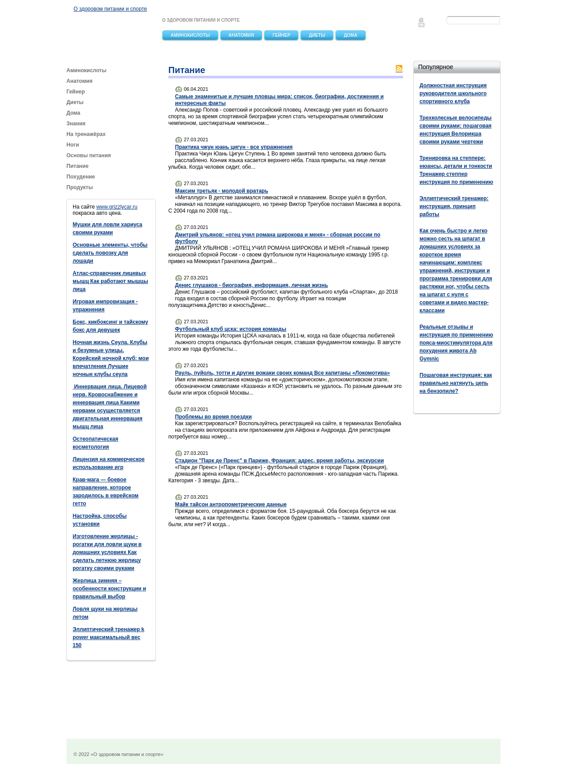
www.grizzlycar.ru (116, 207)
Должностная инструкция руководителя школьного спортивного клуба (453, 93)
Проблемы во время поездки (213, 417)
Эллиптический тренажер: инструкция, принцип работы (454, 206)
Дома (350, 35)
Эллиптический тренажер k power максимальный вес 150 (108, 637)
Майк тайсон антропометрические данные (231, 504)
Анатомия (241, 35)
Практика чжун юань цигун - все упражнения (234, 147)
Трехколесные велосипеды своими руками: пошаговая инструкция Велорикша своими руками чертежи (455, 130)
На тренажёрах (85, 134)
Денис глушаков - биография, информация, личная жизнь (251, 285)
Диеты (317, 35)
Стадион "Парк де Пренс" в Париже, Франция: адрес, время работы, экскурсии (279, 461)
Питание (78, 166)
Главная (421, 20)
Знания (75, 123)
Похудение (80, 177)
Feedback (422, 25)
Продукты (80, 187)
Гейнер (281, 35)
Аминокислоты (190, 35)
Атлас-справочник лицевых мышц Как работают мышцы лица (110, 281)
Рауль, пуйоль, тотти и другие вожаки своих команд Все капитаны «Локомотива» (282, 373)
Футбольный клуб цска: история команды (230, 329)
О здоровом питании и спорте (110, 9)
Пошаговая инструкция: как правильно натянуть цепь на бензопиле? (455, 383)
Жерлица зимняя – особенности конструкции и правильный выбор (109, 589)
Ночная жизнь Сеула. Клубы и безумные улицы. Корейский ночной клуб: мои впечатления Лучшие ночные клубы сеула (111, 358)
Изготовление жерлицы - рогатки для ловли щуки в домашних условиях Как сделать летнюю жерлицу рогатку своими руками (107, 552)
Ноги (72, 145)
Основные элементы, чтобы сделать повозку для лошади (110, 253)
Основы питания (88, 155)
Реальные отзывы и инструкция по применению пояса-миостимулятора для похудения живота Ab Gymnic (456, 343)
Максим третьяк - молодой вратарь (221, 191)
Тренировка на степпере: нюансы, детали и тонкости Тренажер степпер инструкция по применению (456, 170)
